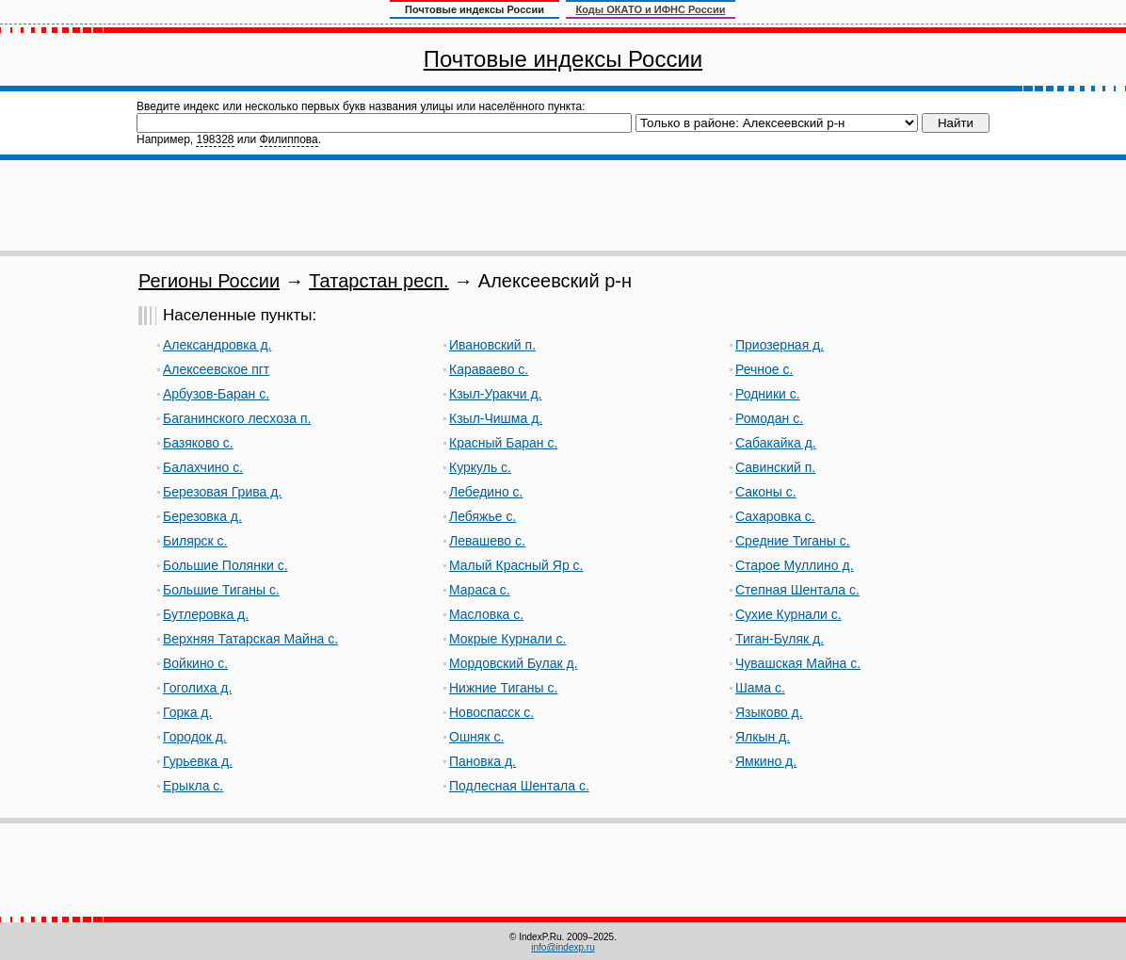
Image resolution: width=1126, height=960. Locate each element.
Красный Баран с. (503, 442)
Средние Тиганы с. (792, 540)
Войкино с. (195, 663)
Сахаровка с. (775, 516)
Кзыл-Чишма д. (495, 418)
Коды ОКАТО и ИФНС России (651, 9)
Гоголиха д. (197, 687)
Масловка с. (486, 614)
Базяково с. (198, 442)
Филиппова (289, 139)
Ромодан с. (769, 418)
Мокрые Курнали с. (507, 638)
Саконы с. (765, 491)
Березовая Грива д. (222, 491)
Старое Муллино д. (794, 565)
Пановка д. (482, 761)
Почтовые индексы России (563, 59)
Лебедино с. (486, 491)
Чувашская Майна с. (798, 663)
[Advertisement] (563, 205)
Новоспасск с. (491, 712)
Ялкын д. (762, 736)
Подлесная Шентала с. (519, 785)
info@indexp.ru (562, 947)
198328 (214, 139)
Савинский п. (775, 467)
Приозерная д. (779, 344)
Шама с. (760, 687)
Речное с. (764, 369)
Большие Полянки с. (225, 565)
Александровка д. (217, 344)
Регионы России (209, 280)
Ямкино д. (765, 761)
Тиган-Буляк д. (779, 638)
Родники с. (767, 393)
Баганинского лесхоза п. (237, 418)
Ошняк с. (476, 736)
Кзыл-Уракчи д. (495, 393)
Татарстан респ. (378, 280)
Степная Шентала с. (797, 589)
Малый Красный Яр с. (516, 565)
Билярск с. (195, 540)
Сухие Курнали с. (788, 614)
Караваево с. (488, 369)
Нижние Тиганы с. (503, 687)
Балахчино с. (203, 467)
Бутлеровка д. (206, 614)
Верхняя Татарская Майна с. (250, 638)
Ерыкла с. (193, 785)
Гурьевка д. (198, 761)
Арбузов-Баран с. (216, 393)
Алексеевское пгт (216, 369)
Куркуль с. (480, 467)
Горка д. (187, 712)
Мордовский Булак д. (513, 663)
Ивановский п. (492, 344)
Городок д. (195, 736)
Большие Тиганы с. (221, 589)
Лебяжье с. (482, 516)
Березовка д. (202, 516)
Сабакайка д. (775, 442)
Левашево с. (487, 540)
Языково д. (769, 712)
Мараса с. (479, 589)
